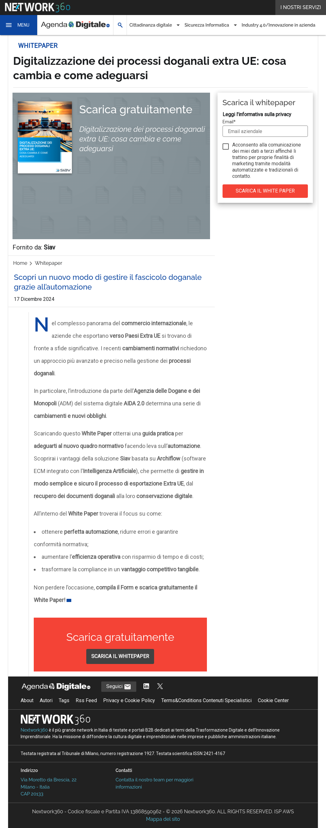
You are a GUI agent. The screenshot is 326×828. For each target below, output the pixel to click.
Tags (64, 700)
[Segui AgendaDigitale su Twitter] (160, 687)
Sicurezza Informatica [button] (206, 25)
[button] (19, 25)
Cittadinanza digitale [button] (150, 25)
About (27, 700)
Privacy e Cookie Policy (129, 700)
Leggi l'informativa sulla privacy (257, 114)
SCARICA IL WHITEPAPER (120, 656)
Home (20, 263)
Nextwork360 (34, 730)
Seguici (118, 687)
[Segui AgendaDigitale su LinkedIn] (146, 687)
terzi (269, 151)
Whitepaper (48, 263)
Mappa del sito (163, 819)
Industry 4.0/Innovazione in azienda (278, 25)
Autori (46, 700)
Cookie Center (273, 700)
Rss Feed (86, 700)
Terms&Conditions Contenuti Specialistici (206, 700)
